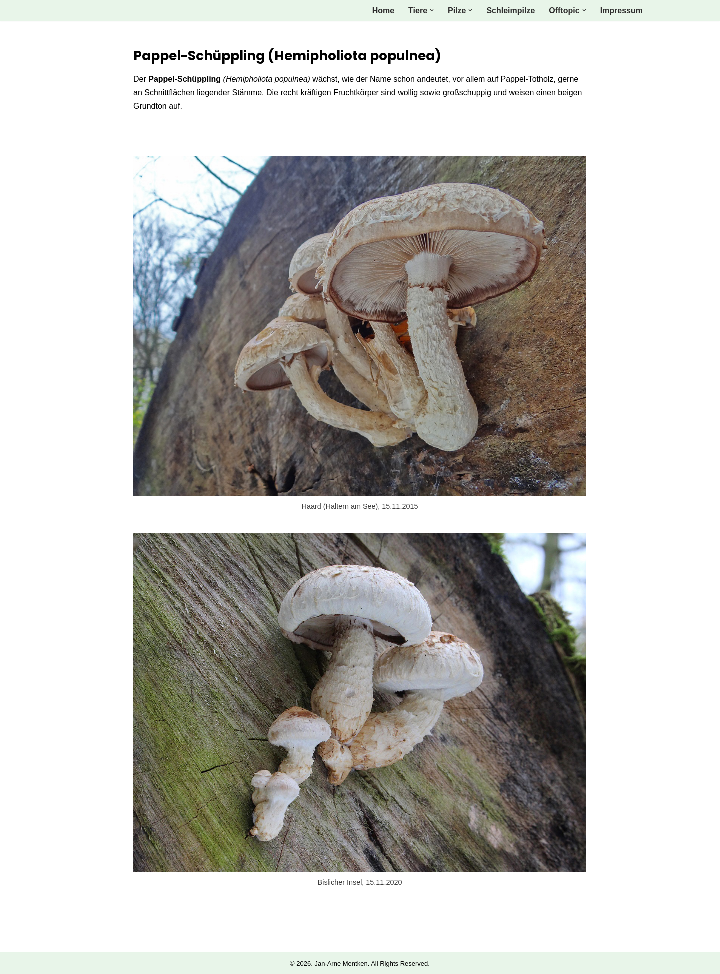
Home (383, 10)
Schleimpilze (510, 10)
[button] (432, 10)
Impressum (621, 10)
